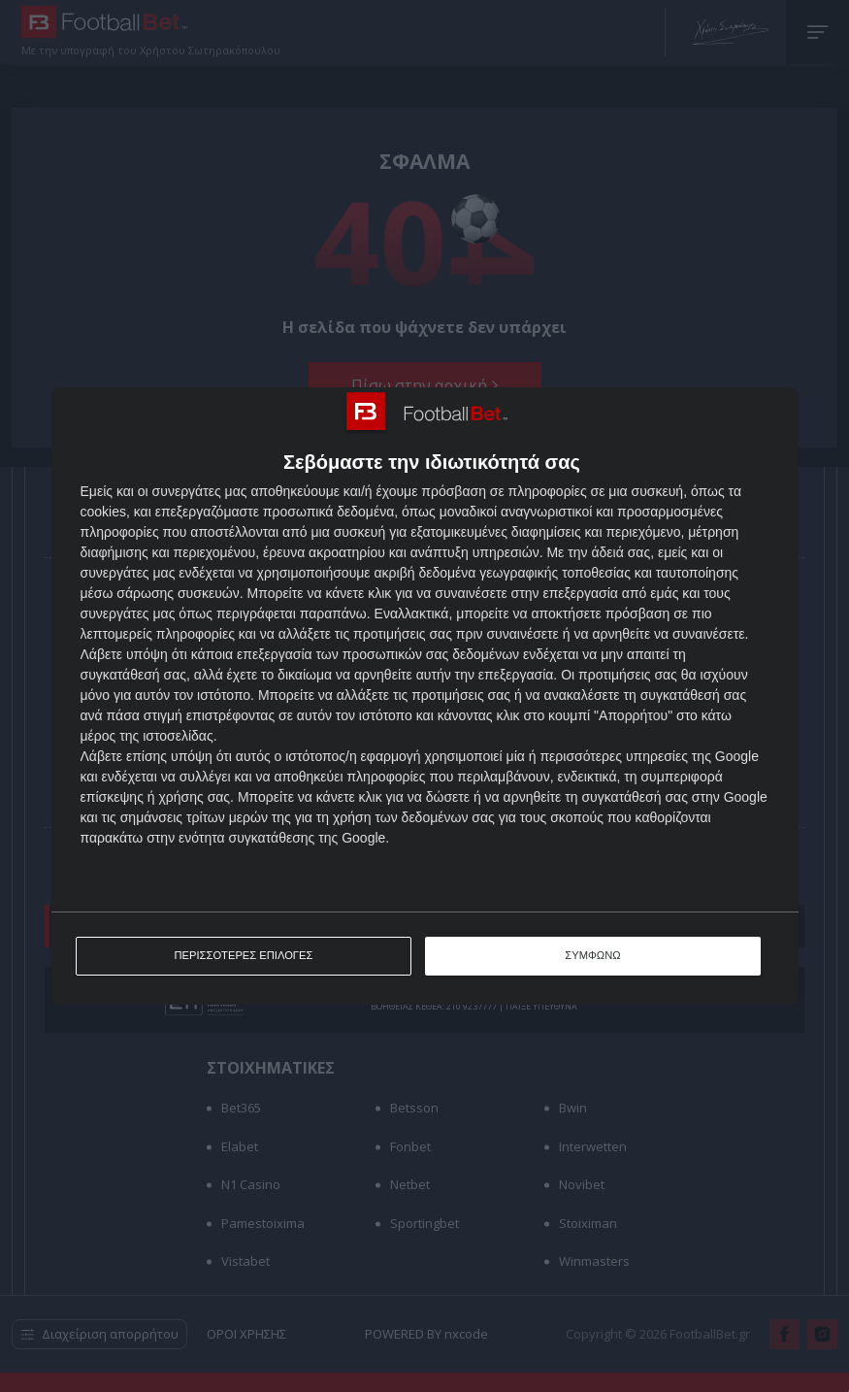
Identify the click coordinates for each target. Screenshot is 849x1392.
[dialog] (425, 696)
